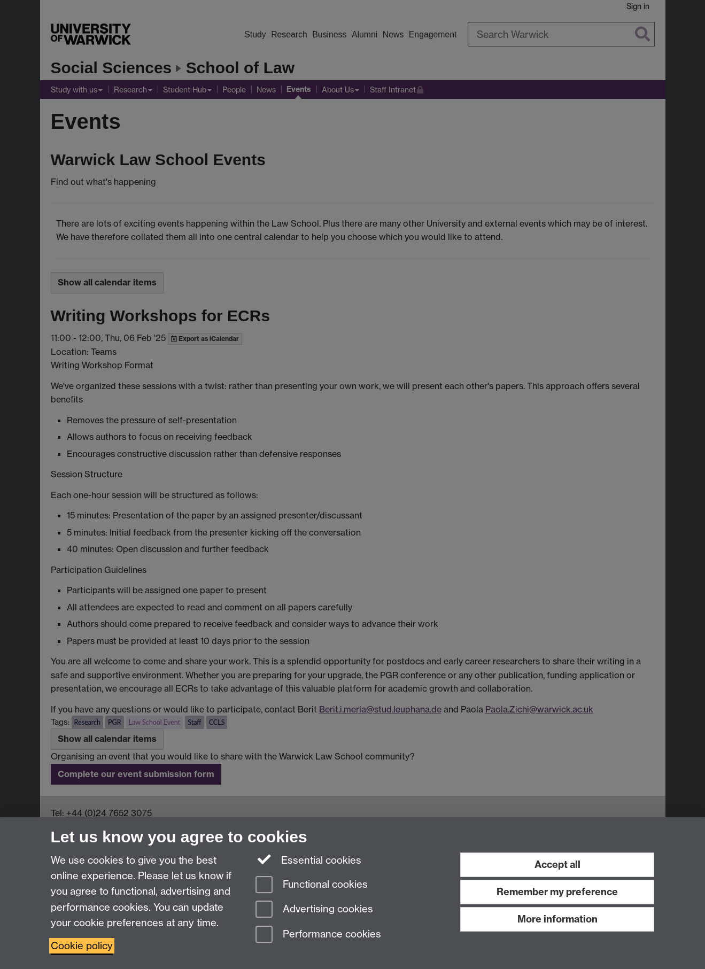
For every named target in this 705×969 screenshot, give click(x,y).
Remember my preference (557, 892)
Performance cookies (318, 935)
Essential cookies (308, 859)
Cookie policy (82, 946)
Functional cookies (311, 885)
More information (557, 919)
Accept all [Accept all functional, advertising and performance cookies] (557, 864)
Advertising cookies (314, 910)
